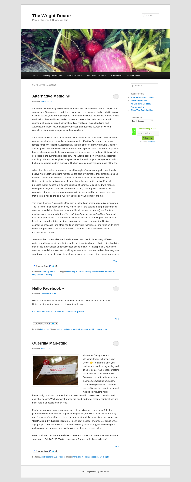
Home (35, 75)
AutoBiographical (47, 457)
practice (108, 272)
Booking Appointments (52, 75)
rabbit (91, 329)
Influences (54, 272)
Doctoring (44, 272)
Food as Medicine (74, 75)
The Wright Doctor (51, 15)
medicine (80, 272)
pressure (84, 329)
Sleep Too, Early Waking (142, 110)
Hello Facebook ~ (48, 288)
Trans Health (116, 75)
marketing (70, 272)
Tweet (116, 261)
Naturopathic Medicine (96, 75)
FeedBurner (151, 142)
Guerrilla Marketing (50, 343)
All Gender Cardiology (141, 104)
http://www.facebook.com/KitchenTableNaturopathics (58, 311)
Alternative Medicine (51, 96)
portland (76, 329)
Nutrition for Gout (139, 101)
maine (59, 329)
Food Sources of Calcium (142, 97)
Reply (49, 274)
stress (93, 457)
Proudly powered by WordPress (95, 472)
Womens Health (133, 75)
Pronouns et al (137, 107)
